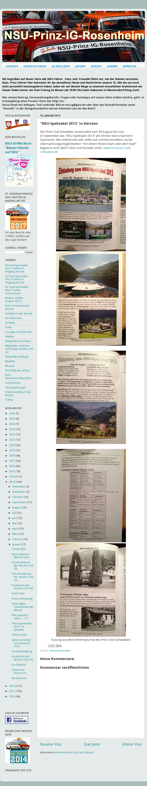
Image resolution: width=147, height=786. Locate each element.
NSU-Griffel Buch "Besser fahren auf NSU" (18, 147)
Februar (17, 539)
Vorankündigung (22, 651)
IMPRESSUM (129, 66)
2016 (12, 466)
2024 (12, 424)
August (17, 507)
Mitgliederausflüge (17, 356)
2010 (12, 696)
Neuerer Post (51, 744)
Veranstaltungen (60, 650)
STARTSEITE (11, 66)
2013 (12, 482)
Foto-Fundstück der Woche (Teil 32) (22, 577)
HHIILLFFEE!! (19, 635)
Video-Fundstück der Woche (18, 393)
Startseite (92, 744)
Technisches (13, 382)
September (19, 502)
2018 (12, 455)
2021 (12, 439)
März (15, 534)
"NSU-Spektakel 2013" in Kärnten (21, 626)
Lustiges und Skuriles (18, 332)
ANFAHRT (80, 66)
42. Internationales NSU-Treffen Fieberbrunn (17, 290)
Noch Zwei (18, 593)
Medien (9, 336)
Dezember (19, 486)
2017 (12, 460)
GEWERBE (112, 66)
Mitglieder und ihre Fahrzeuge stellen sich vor (19, 349)
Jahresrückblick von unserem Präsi (21, 643)
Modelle (10, 361)
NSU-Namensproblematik (18, 376)
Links (8, 327)
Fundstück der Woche (18, 313)
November (19, 491)
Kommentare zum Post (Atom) (74, 752)
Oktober (18, 497)
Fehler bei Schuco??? (19, 671)
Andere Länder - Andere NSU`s (15, 299)
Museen (10, 366)
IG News (10, 322)
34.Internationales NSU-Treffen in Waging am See (16, 268)
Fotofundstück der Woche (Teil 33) (22, 565)
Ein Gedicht (19, 664)
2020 (12, 445)
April (15, 528)
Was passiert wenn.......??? (20, 616)
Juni (15, 518)
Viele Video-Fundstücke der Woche (22, 607)
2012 (12, 686)
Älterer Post (132, 744)
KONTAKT (96, 66)
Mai (14, 523)
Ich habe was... (14, 318)
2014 (12, 476)
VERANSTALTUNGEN (34, 66)
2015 (12, 471)
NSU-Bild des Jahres (17, 370)
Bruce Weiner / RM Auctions (21, 555)
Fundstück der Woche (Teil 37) (22, 658)
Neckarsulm (19, 678)
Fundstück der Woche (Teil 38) (22, 586)
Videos (9, 399)
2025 (12, 418)
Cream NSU (19, 549)
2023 (12, 429)
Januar (16, 544)
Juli (14, 512)
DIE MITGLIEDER (61, 66)
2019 (12, 450)
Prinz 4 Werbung (22, 598)
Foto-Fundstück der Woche (17, 307)
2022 (12, 434)
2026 (12, 413)
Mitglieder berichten (18, 341)
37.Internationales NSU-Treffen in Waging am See (16, 279)
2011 (12, 691)
